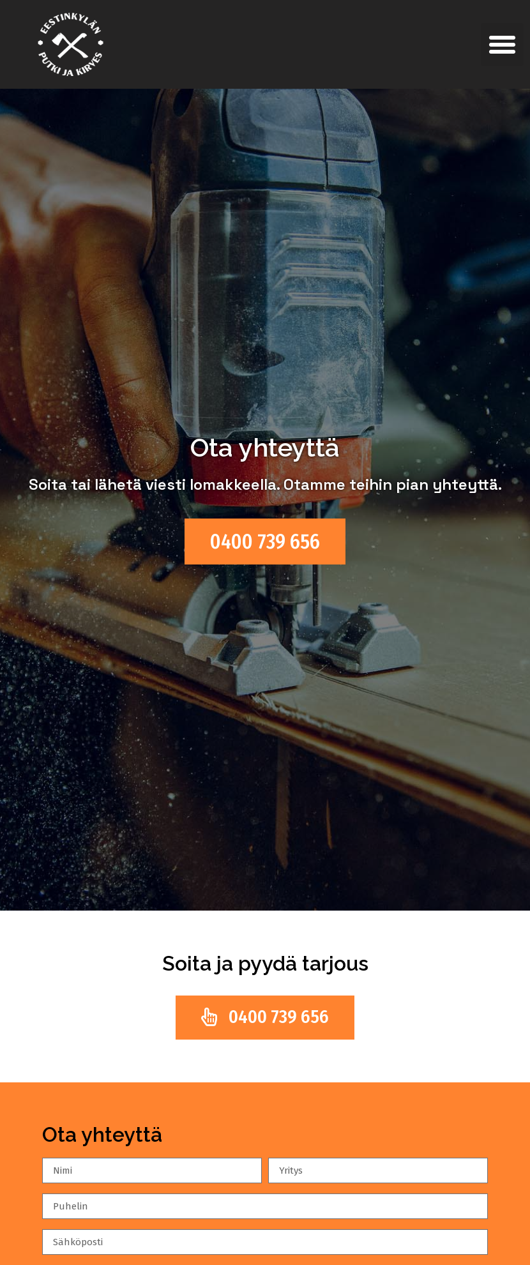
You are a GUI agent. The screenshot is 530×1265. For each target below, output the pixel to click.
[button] (502, 44)
